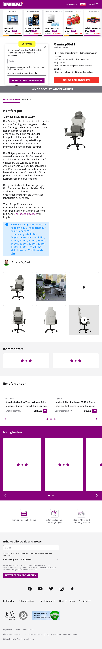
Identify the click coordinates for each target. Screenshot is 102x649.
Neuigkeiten (85, 601)
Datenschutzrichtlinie (48, 567)
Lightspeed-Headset (25, 213)
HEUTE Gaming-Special (24, 224)
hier (13, 253)
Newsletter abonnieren (27, 80)
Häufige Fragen (67, 601)
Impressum (8, 629)
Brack (7, 639)
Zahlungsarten (26, 601)
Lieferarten (8, 601)
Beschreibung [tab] (11, 99)
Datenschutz (28, 629)
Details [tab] (26, 99)
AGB (18, 629)
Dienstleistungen (46, 601)
